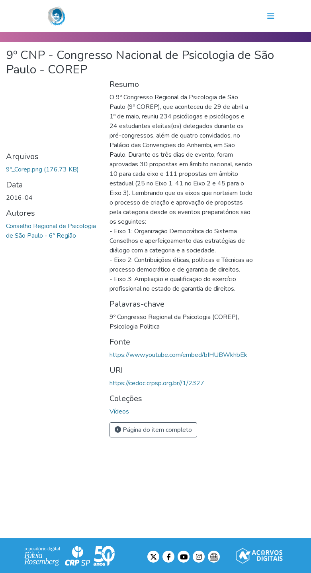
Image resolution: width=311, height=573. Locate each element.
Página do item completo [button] (153, 429)
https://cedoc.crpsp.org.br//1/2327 (157, 383)
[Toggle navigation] (271, 16)
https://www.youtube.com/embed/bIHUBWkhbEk (178, 354)
